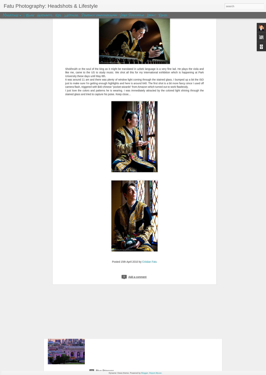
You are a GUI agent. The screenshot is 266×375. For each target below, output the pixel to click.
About (152, 15)
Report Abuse (155, 373)
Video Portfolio (132, 15)
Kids (58, 15)
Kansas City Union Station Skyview (119, 328)
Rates (163, 15)
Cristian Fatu (149, 206)
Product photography (99, 15)
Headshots (44, 15)
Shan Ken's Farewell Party (113, 287)
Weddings (71, 15)
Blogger (144, 373)
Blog (30, 15)
